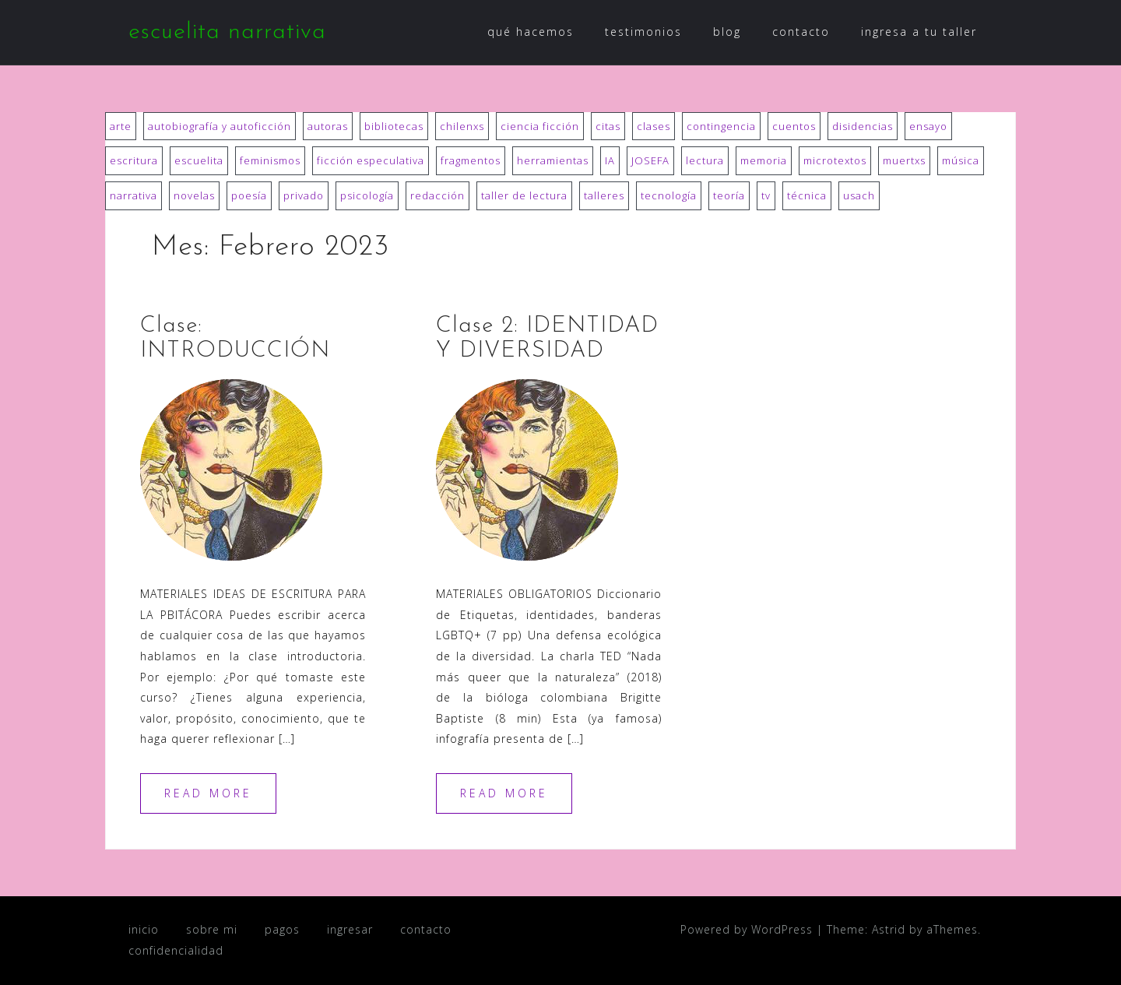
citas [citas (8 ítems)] (608, 126)
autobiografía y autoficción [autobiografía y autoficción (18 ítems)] (219, 126)
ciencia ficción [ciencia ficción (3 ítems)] (540, 126)
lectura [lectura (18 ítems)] (705, 160)
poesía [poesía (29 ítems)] (249, 195)
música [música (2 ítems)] (960, 160)
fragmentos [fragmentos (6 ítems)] (471, 160)
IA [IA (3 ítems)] (610, 160)
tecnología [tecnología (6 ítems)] (669, 195)
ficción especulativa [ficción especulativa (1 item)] (370, 160)
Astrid (888, 929)
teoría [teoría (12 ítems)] (729, 195)
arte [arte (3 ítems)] (121, 126)
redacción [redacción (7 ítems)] (437, 195)
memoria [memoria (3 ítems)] (763, 160)
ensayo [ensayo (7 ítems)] (928, 126)
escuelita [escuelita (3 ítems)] (198, 160)
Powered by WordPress (746, 929)
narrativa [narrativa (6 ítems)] (133, 195)
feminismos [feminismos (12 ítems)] (270, 160)
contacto (801, 31)
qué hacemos (530, 31)
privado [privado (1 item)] (303, 195)
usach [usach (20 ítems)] (859, 195)
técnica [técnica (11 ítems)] (807, 195)
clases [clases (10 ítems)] (653, 126)
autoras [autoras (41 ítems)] (327, 126)
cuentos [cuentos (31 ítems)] (794, 126)
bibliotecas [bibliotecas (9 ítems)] (393, 126)
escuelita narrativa (227, 32)
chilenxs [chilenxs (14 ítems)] (462, 126)
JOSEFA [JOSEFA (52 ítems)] (650, 160)
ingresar (350, 929)
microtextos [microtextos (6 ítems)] (834, 160)
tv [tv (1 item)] (766, 195)
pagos (282, 929)
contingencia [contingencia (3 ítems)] (721, 126)
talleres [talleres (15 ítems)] (604, 195)
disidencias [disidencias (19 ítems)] (862, 126)
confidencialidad (175, 950)
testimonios (643, 31)
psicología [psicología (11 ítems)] (367, 195)
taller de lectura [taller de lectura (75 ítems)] (524, 195)
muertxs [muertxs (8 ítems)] (904, 160)
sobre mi (211, 929)
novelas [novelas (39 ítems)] (194, 195)
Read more (208, 793)
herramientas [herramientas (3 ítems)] (553, 160)
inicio (143, 929)
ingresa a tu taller (919, 31)
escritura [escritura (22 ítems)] (134, 160)
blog (727, 31)
